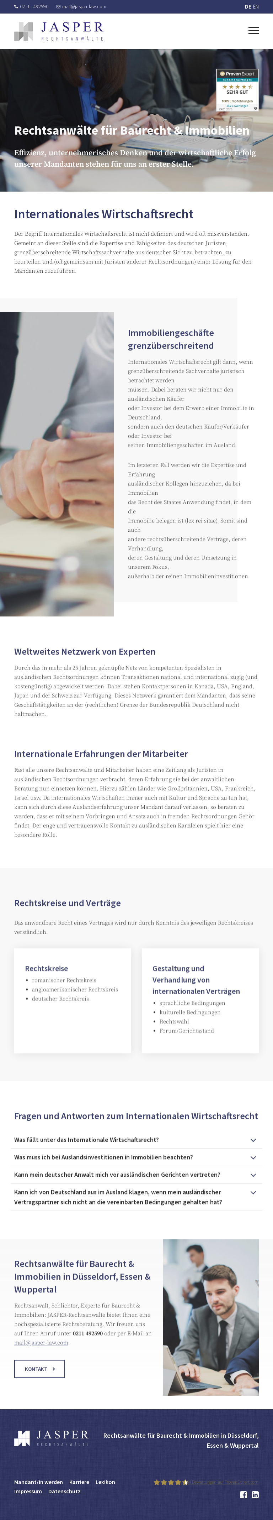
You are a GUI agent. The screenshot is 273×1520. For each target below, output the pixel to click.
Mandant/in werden (38, 1481)
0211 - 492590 (31, 6)
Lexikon (105, 1481)
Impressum (28, 1491)
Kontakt (36, 1379)
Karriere (79, 1481)
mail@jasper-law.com (81, 6)
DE (248, 6)
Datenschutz (64, 1491)
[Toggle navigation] (253, 29)
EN (256, 6)
